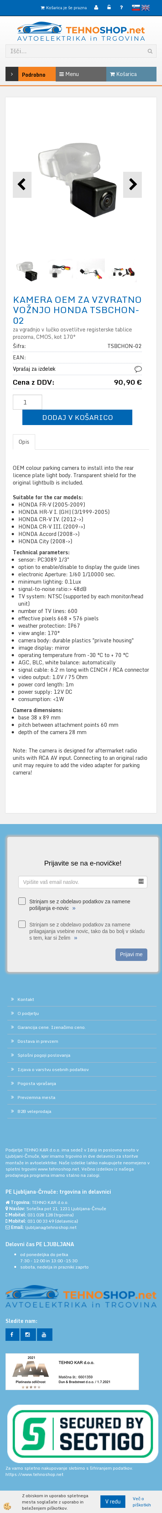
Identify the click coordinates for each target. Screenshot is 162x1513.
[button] (132, 185)
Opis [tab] (24, 442)
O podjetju (28, 1013)
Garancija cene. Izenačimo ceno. (52, 1027)
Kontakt (26, 999)
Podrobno (15, 74)
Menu (69, 74)
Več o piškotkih (142, 1501)
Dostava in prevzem (38, 1041)
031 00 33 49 (40, 1221)
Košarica (123, 74)
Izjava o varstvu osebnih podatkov (53, 1069)
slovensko (136, 8)
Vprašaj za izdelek (34, 368)
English (145, 8)
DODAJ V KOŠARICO (77, 417)
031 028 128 (40, 1214)
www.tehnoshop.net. (59, 1168)
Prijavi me (131, 954)
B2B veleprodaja (34, 1111)
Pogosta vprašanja (37, 1083)
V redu (113, 1501)
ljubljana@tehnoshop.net (51, 1227)
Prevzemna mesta (36, 1097)
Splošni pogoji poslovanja (44, 1055)
